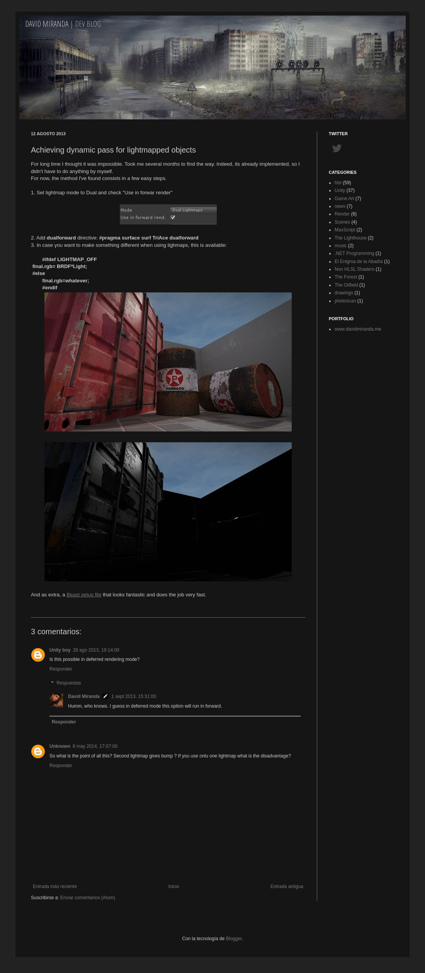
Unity (340, 190)
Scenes (342, 222)
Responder (60, 669)
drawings (344, 292)
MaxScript (345, 230)
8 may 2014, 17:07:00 (95, 746)
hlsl (338, 182)
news (340, 206)
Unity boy (60, 650)
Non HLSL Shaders (354, 269)
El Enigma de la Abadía (359, 261)
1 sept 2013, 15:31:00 (133, 696)
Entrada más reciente (55, 886)
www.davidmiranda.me (358, 329)
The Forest (346, 277)
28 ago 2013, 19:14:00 (96, 650)
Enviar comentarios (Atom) (87, 897)
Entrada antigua (286, 886)
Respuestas (68, 683)
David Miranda (46, 24)
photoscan (345, 301)
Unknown (59, 746)
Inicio (173, 886)
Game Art (344, 198)
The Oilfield (346, 285)
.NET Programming (354, 253)
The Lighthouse (351, 238)
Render (342, 214)
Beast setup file (83, 595)
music (341, 245)
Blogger (234, 938)
